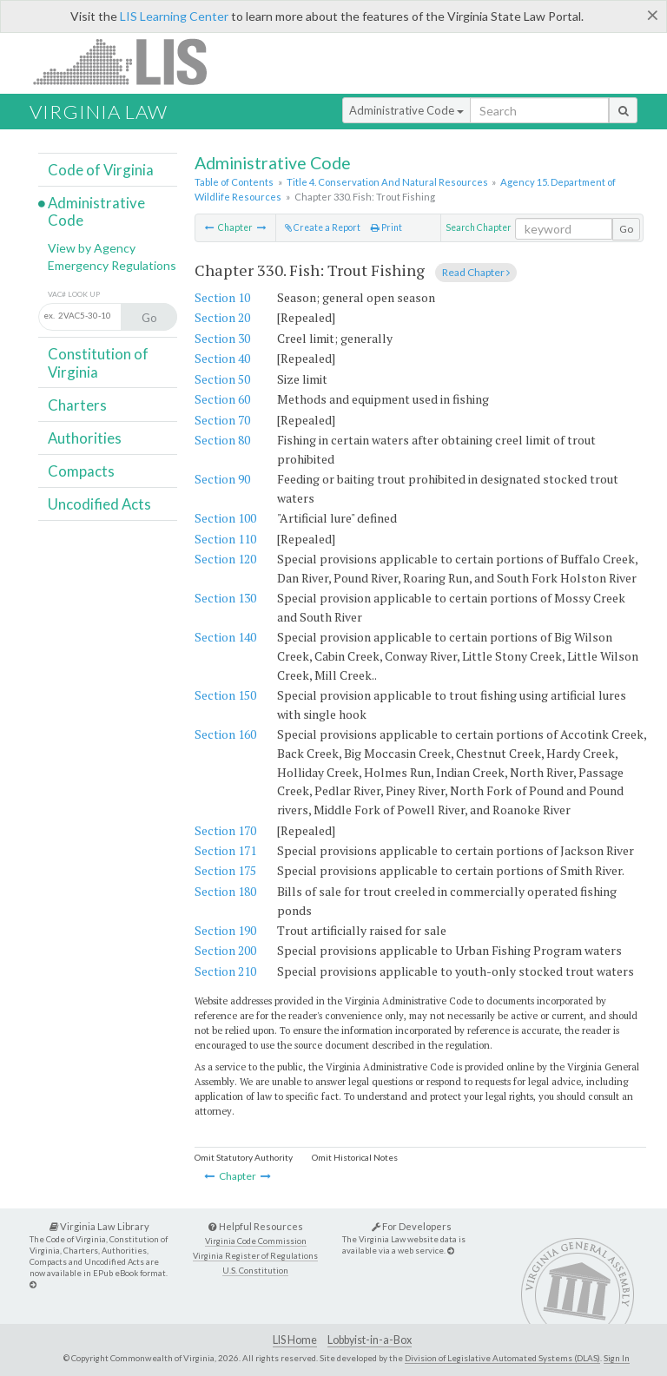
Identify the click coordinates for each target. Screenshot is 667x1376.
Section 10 (222, 297)
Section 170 (225, 830)
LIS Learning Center (174, 16)
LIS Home (295, 1339)
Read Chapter (476, 272)
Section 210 (225, 971)
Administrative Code (406, 110)
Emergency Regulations (112, 265)
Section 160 (225, 734)
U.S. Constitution (255, 1270)
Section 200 (225, 950)
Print (386, 227)
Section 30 (222, 338)
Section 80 (222, 439)
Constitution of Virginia (98, 362)
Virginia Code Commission (256, 1241)
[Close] (652, 14)
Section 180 (225, 891)
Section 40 (222, 358)
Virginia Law (99, 111)
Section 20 (222, 317)
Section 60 (222, 399)
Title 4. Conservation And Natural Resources (387, 182)
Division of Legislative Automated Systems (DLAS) (502, 1358)
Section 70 (222, 419)
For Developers (412, 1226)
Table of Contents (234, 182)
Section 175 (225, 870)
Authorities (85, 438)
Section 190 (225, 930)
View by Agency (91, 247)
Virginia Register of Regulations (255, 1256)
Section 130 (225, 597)
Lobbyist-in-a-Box (369, 1339)
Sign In (617, 1358)
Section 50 (222, 379)
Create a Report (322, 227)
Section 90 (222, 479)
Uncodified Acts (99, 504)
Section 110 (225, 538)
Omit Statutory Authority (244, 1157)
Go (626, 228)
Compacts (81, 471)
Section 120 (225, 558)
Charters (77, 405)
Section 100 (225, 518)
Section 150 (225, 695)
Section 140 (225, 637)
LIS (130, 61)
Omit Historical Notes (355, 1157)
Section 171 (225, 850)
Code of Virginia (101, 170)
